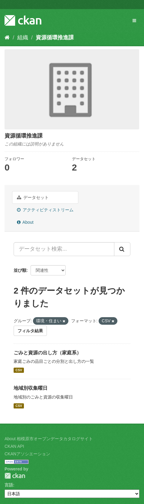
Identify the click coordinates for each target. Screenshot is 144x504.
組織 (22, 37)
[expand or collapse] (134, 21)
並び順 (20, 270)
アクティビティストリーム (45, 209)
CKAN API (14, 446)
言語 (9, 485)
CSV (18, 370)
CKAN (15, 476)
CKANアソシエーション (27, 453)
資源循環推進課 (55, 37)
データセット (33, 197)
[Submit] (122, 249)
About (25, 222)
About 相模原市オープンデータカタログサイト (49, 438)
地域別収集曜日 (30, 388)
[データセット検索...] (64, 249)
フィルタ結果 (30, 330)
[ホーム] (7, 37)
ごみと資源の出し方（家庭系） (47, 352)
